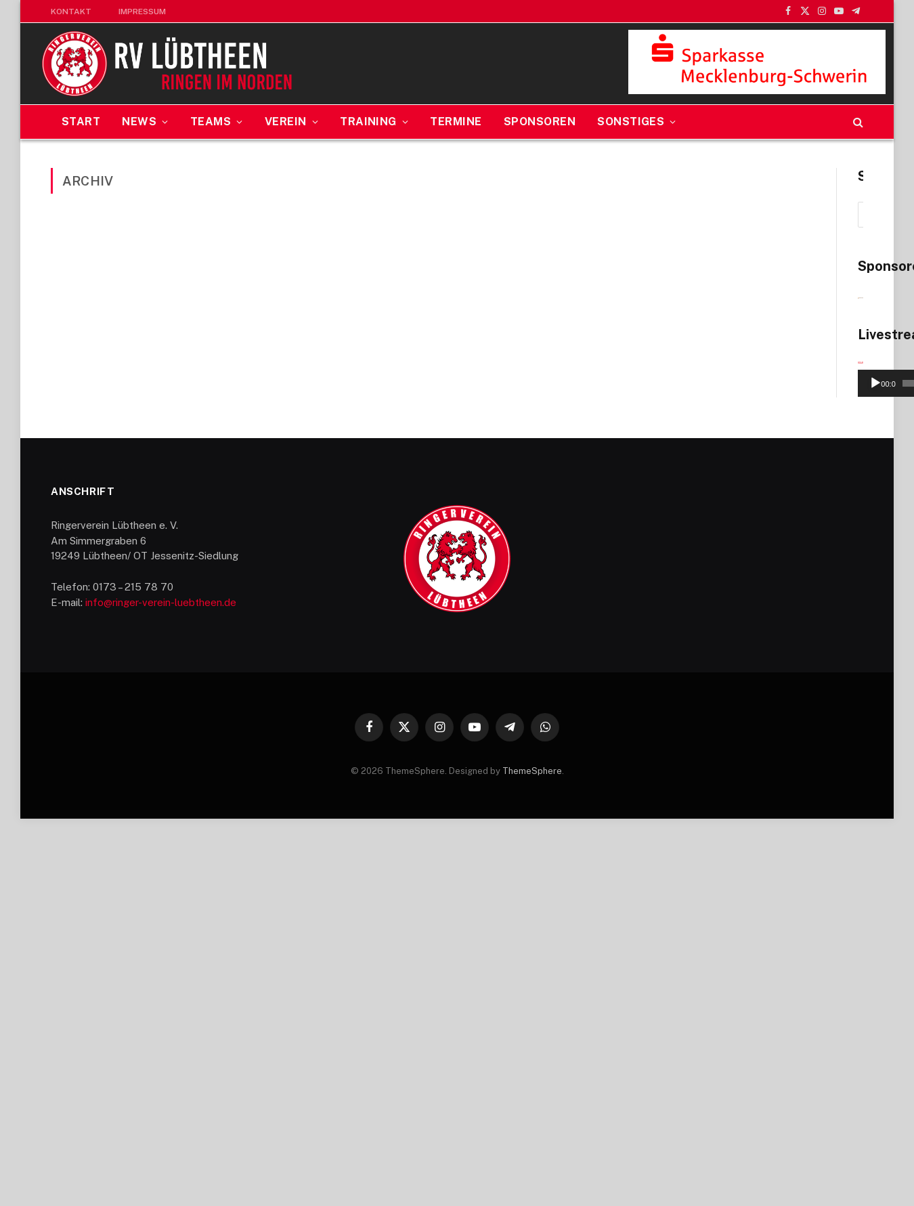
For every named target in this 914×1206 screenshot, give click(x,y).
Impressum (142, 11)
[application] (745, 718)
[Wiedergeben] (646, 770)
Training (368, 121)
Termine (455, 121)
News (139, 121)
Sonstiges (630, 121)
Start (81, 121)
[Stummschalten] (824, 770)
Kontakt (71, 11)
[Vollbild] (845, 770)
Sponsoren (539, 121)
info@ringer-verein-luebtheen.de (160, 989)
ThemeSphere (532, 1158)
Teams (210, 121)
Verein (286, 121)
